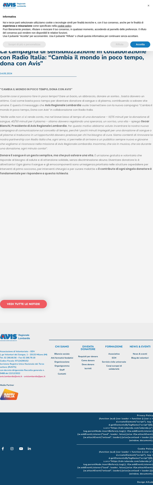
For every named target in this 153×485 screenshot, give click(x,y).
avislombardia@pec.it (34, 376)
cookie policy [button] (64, 25)
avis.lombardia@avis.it (11, 376)
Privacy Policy (145, 415)
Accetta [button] (140, 44)
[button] (148, 5)
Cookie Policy (145, 448)
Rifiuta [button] (119, 44)
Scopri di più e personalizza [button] (24, 44)
